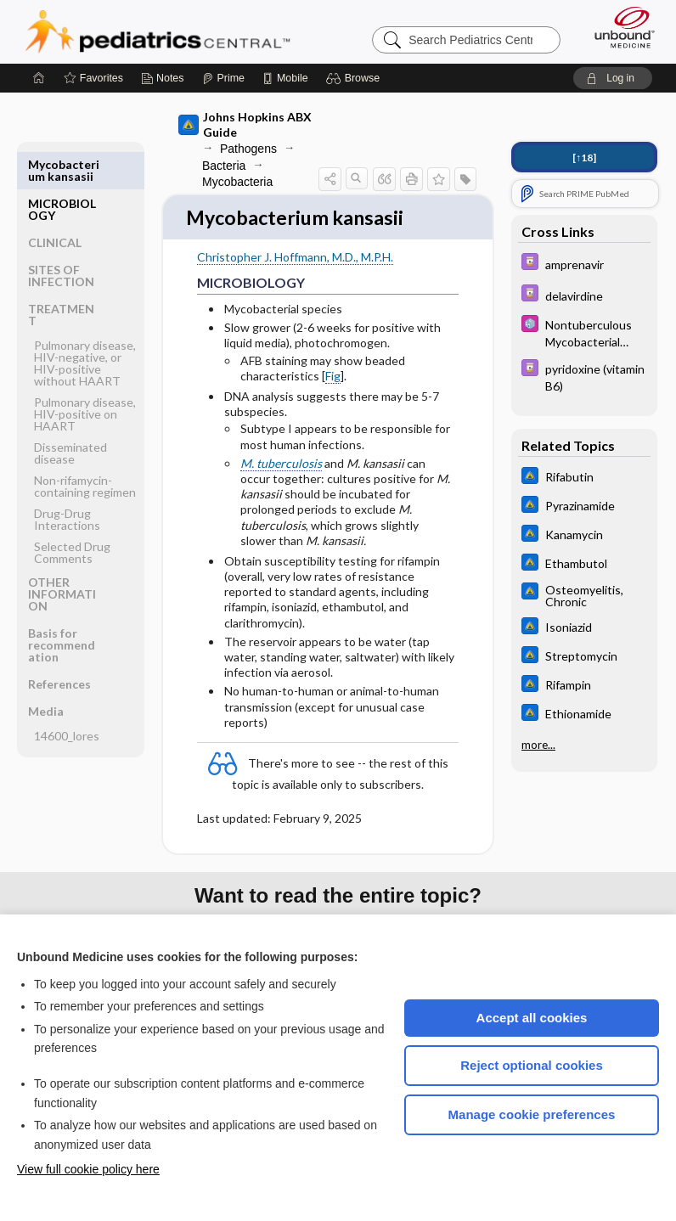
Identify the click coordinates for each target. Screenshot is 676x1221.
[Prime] (223, 78)
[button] (355, 78)
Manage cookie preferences (532, 1114)
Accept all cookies (532, 1017)
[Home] (39, 78)
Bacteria (223, 165)
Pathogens (248, 148)
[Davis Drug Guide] (584, 263)
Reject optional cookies (531, 1065)
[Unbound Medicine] (619, 27)
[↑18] (584, 157)
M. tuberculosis (281, 465)
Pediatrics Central (157, 31)
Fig (333, 377)
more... (538, 744)
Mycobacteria (237, 181)
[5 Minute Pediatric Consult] (584, 332)
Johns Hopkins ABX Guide (245, 124)
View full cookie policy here (88, 1169)
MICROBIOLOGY (62, 170)
